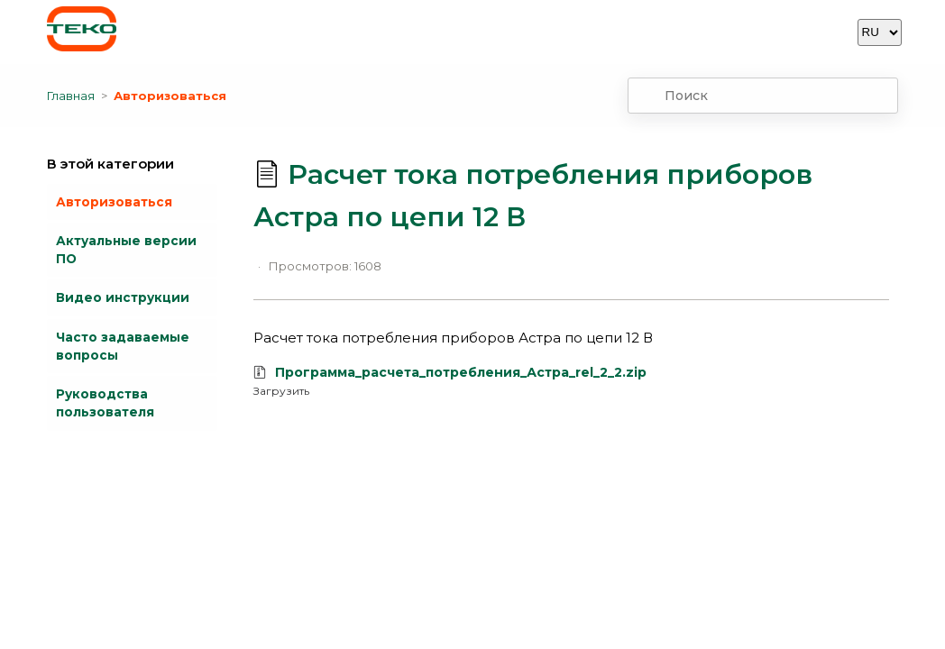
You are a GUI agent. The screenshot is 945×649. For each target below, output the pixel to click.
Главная (71, 95)
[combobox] (763, 96)
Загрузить (281, 391)
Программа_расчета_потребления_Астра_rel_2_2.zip (461, 372)
